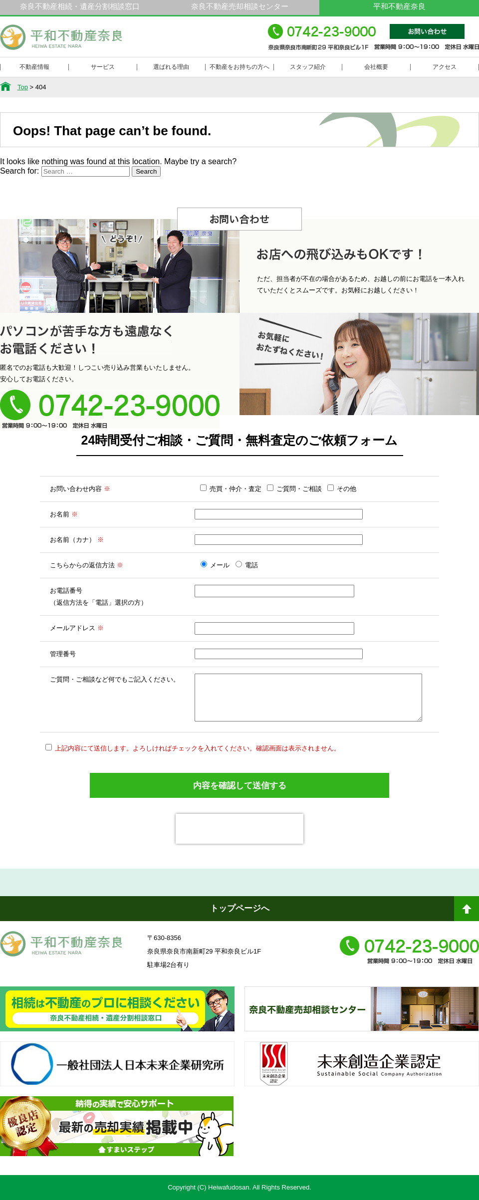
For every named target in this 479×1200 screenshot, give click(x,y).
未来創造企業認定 (361, 1072)
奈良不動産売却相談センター (239, 6)
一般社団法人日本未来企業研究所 (117, 1072)
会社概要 (376, 66)
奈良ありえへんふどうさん (117, 1017)
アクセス (445, 66)
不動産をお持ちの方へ (239, 66)
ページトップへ (466, 912)
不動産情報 (34, 66)
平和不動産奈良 (61, 41)
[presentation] (239, 829)
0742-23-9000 (373, 41)
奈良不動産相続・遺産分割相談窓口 (80, 6)
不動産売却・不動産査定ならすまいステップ (117, 1135)
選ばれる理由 (171, 66)
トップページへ (239, 908)
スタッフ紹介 (308, 66)
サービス (103, 66)
